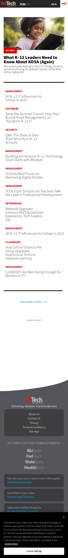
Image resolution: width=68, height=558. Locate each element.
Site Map (34, 431)
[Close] (64, 517)
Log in (54, 4)
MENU (23, 4)
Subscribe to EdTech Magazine (24, 507)
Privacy (34, 422)
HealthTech (34, 467)
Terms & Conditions (34, 427)
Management (13, 91)
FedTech (34, 456)
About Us (34, 414)
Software (11, 108)
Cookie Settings (34, 551)
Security (10, 50)
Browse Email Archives (20, 497)
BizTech (34, 450)
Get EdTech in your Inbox (21, 493)
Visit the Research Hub (19, 482)
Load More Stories (31, 302)
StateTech (34, 461)
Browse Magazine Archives (22, 511)
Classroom (12, 242)
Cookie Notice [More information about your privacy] (11, 543)
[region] (34, 535)
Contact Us (34, 418)
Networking (13, 203)
